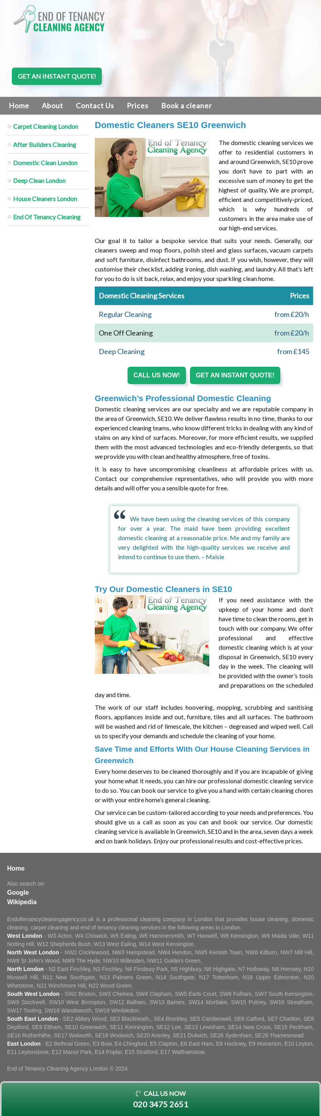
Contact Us (95, 105)
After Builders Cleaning (44, 144)
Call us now (160, 1100)
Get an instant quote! (57, 76)
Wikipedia (22, 902)
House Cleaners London (45, 198)
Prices (137, 105)
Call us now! (156, 375)
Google (18, 892)
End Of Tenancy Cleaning (47, 217)
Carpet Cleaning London (45, 126)
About (52, 105)
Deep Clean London (39, 180)
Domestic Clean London (45, 162)
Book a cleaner (186, 105)
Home (19, 105)
